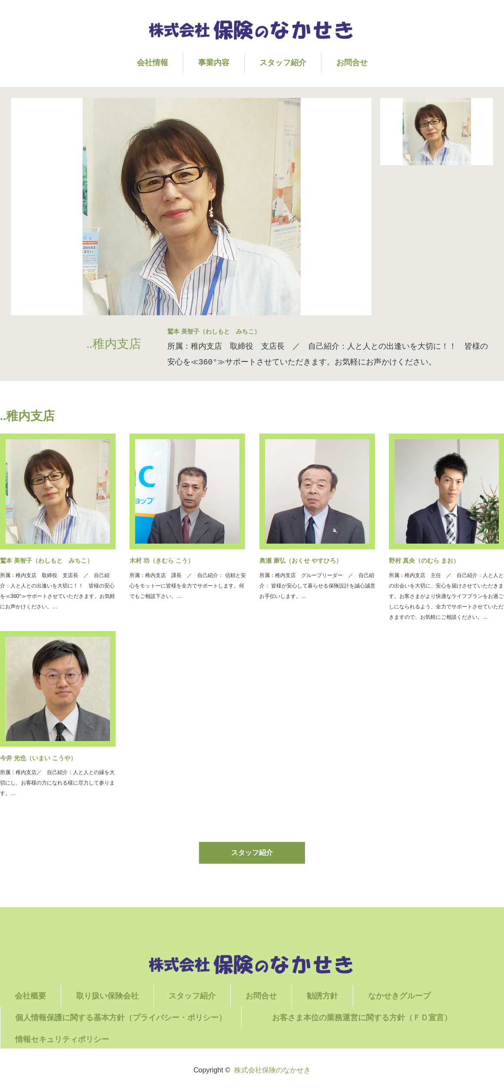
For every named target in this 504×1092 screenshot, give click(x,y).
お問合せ (352, 62)
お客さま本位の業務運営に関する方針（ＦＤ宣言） (377, 1017)
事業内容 (213, 62)
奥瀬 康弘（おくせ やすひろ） (300, 560)
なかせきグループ (399, 996)
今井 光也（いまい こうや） (38, 758)
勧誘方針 (322, 996)
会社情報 (152, 62)
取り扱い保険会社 (107, 996)
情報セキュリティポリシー (62, 1039)
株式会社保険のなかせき (272, 1070)
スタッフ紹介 (282, 62)
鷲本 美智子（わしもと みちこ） (46, 560)
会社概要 (30, 996)
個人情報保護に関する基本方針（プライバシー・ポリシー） (120, 1017)
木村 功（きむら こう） (161, 560)
